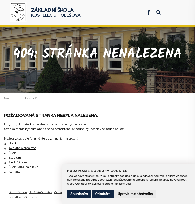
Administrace (18, 192)
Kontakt (14, 171)
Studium (15, 157)
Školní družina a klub (23, 167)
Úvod (7, 98)
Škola (12, 153)
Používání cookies (40, 192)
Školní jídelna (18, 162)
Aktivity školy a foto (22, 148)
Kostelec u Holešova (56, 13)
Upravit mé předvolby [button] (135, 194)
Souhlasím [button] (79, 194)
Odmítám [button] (103, 194)
